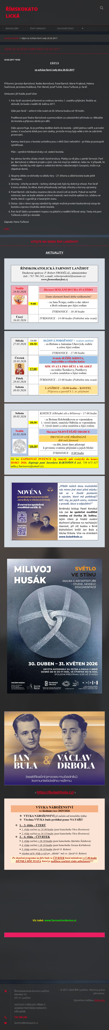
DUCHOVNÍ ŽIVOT (65, 28)
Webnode (99, 1000)
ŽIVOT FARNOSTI (38, 28)
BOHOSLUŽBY (12, 28)
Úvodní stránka (11, 38)
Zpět (6, 228)
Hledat (101, 8)
